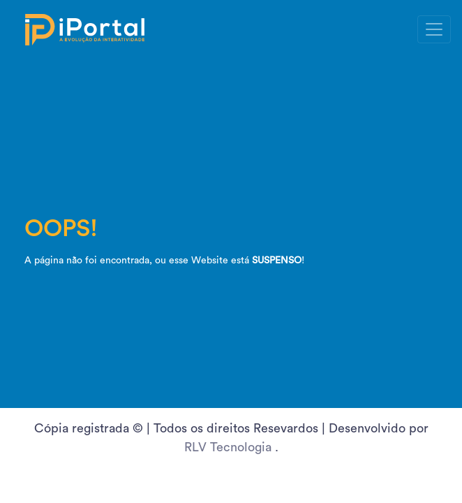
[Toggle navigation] (434, 29)
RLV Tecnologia (229, 447)
